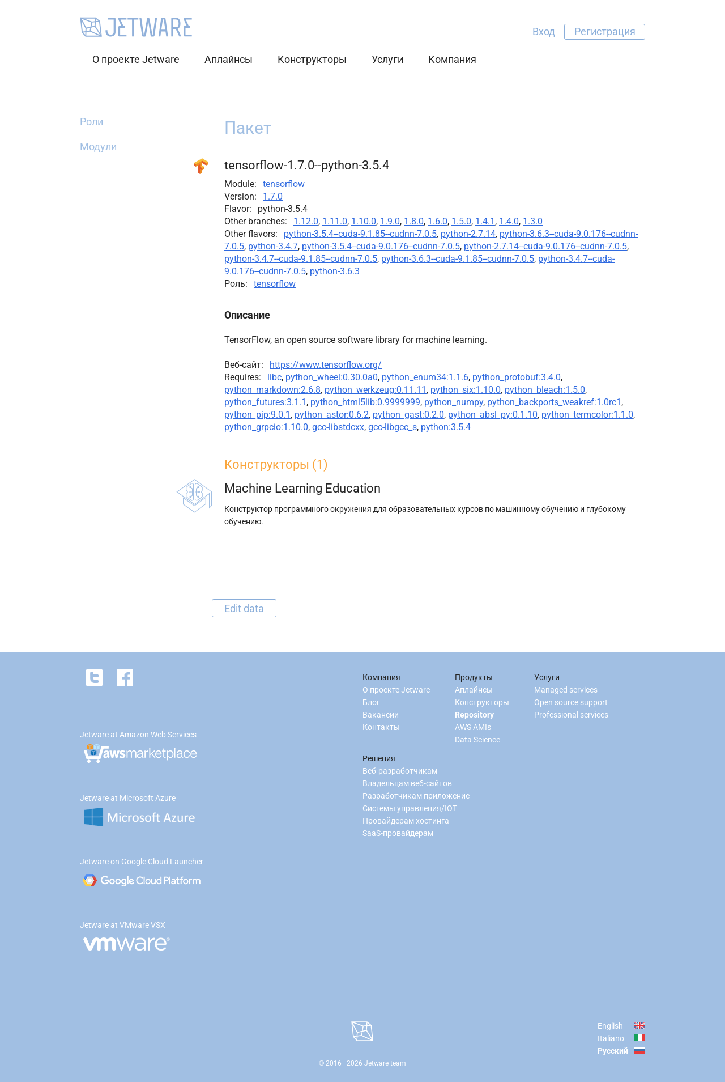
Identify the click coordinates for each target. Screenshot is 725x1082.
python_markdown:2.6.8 (272, 389)
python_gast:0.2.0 (408, 414)
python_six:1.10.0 (465, 389)
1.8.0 (414, 221)
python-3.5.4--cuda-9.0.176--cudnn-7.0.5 (381, 246)
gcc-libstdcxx (338, 427)
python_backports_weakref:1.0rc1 (554, 402)
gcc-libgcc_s (392, 427)
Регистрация (605, 31)
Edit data (244, 608)
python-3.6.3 (335, 271)
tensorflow (284, 184)
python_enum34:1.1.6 (425, 377)
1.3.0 (533, 221)
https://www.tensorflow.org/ (326, 364)
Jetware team (385, 1063)
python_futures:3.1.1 (265, 402)
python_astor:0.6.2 (332, 414)
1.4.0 (509, 221)
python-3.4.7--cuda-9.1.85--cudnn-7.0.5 (300, 258)
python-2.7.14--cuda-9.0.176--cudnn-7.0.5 (545, 246)
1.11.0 (334, 221)
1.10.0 (363, 221)
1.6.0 (437, 221)
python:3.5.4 (446, 427)
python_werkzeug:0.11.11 (376, 389)
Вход (543, 31)
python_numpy (453, 402)
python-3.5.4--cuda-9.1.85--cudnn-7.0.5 (360, 233)
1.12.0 (305, 221)
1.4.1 (485, 221)
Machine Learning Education (302, 488)
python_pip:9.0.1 (257, 414)
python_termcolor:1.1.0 (587, 414)
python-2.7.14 (468, 233)
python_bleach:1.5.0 (545, 389)
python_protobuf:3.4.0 (516, 377)
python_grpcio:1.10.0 (266, 427)
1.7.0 (273, 196)
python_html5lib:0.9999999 (365, 402)
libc (274, 377)
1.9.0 (390, 221)
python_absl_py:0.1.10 (493, 414)
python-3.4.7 (273, 246)
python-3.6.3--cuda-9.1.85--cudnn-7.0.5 (457, 258)
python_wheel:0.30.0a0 (331, 377)
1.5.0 (461, 221)
